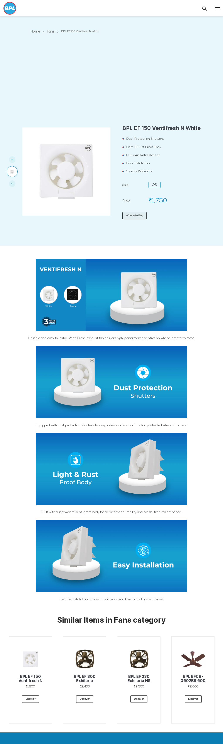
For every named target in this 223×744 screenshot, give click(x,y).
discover (30, 699)
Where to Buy (134, 215)
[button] (217, 7)
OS (154, 185)
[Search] (204, 8)
